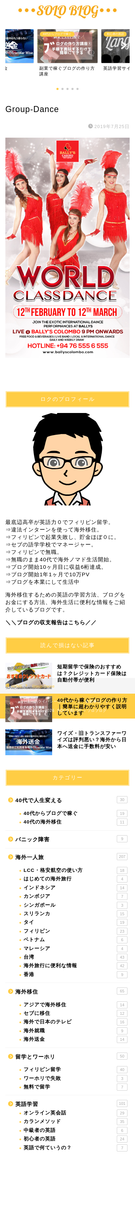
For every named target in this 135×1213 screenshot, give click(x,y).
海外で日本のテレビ (76, 1022)
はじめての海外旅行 (76, 879)
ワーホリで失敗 (76, 1078)
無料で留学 (76, 1087)
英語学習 (71, 1103)
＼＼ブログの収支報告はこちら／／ (51, 622)
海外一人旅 (71, 856)
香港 (76, 974)
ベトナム (76, 939)
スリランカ (76, 913)
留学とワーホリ (71, 1056)
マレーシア (76, 948)
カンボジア (76, 896)
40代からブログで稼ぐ (76, 813)
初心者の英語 (76, 1139)
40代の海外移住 (76, 822)
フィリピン (76, 931)
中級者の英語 (76, 1130)
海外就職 (76, 1030)
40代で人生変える (71, 799)
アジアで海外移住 (76, 1004)
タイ (76, 922)
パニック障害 (71, 838)
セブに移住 (76, 1013)
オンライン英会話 (76, 1113)
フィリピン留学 (76, 1069)
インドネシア (76, 887)
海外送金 (76, 1039)
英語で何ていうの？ (76, 1147)
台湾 (76, 957)
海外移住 (71, 991)
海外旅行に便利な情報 (76, 965)
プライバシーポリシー (53, 701)
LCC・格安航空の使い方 (76, 870)
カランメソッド (76, 1121)
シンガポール (76, 905)
